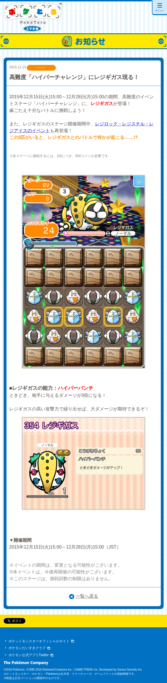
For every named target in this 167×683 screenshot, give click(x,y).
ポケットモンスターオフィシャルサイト (38, 641)
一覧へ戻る (87, 596)
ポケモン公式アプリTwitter (28, 655)
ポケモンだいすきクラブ (27, 648)
